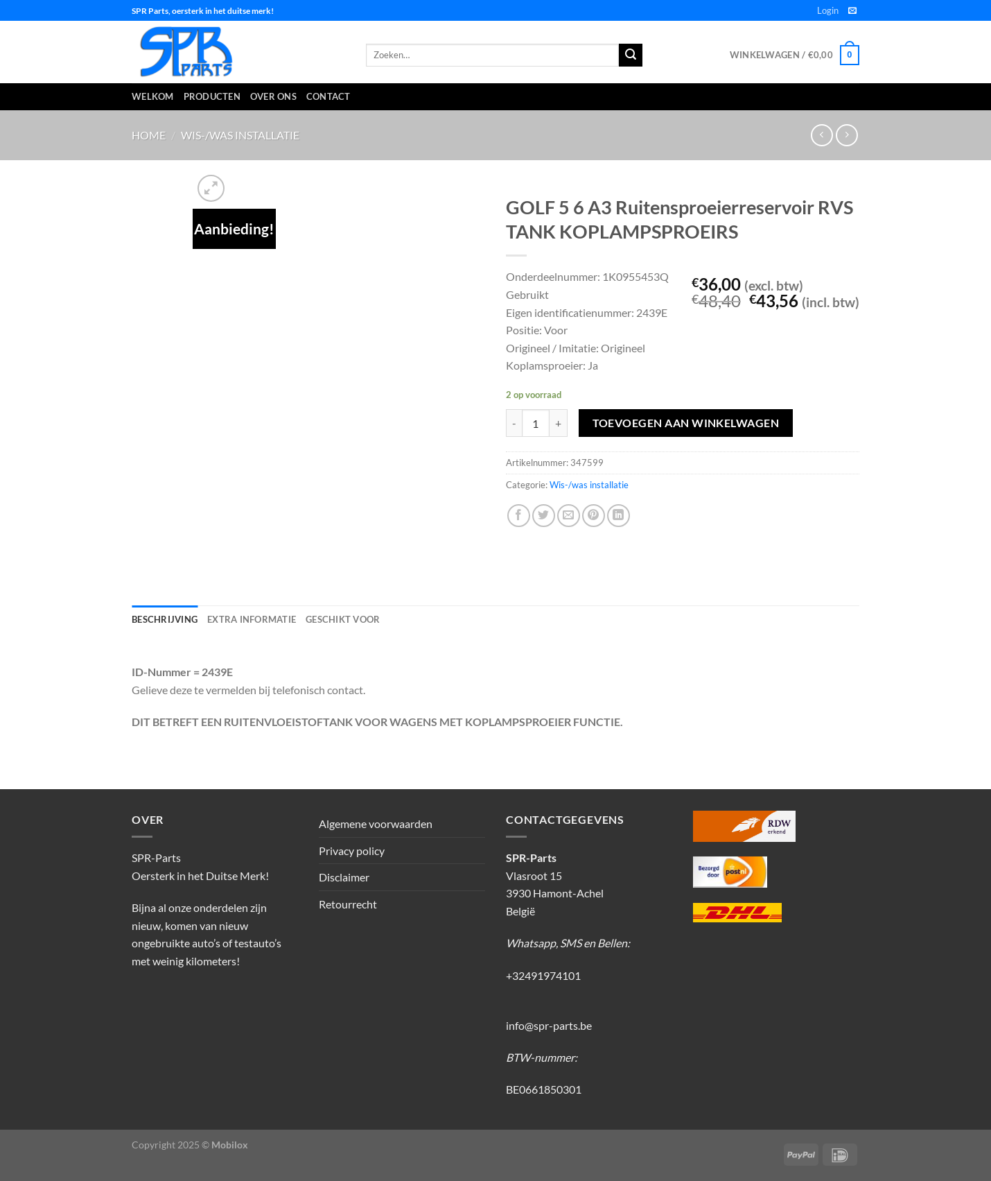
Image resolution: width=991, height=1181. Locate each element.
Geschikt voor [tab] (343, 619)
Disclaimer (344, 876)
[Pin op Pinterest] (593, 515)
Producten (212, 96)
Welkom (153, 96)
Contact (328, 96)
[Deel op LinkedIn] (618, 515)
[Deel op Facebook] (518, 515)
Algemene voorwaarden (375, 823)
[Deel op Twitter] (543, 515)
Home (149, 134)
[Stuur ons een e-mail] (852, 11)
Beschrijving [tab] (165, 619)
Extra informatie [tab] (251, 619)
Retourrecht (348, 904)
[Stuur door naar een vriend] (568, 515)
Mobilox (229, 1144)
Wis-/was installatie (240, 134)
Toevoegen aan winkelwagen (686, 423)
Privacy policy (352, 850)
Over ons (273, 96)
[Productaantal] (536, 423)
